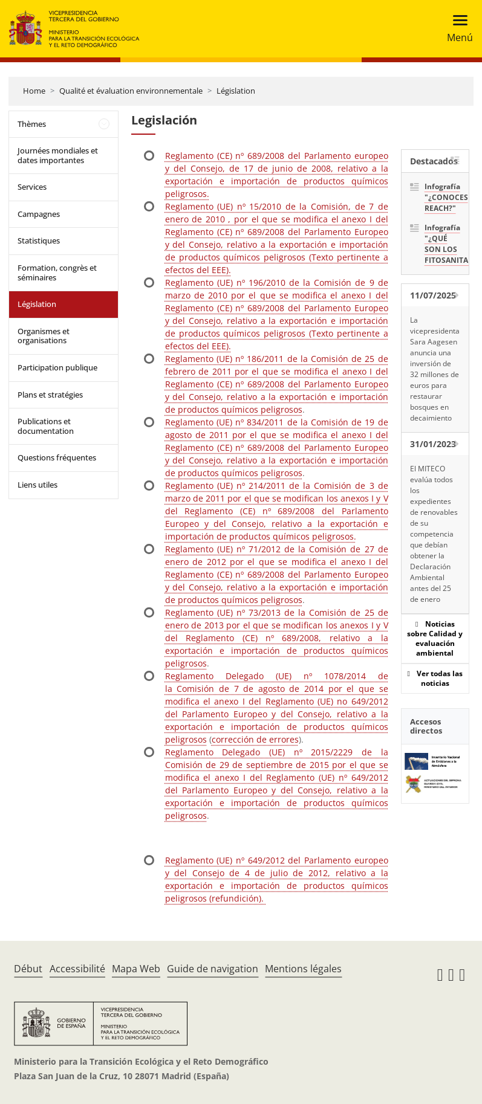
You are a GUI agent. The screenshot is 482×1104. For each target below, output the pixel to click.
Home (34, 90)
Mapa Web (136, 968)
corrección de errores (255, 739)
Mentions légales (303, 968)
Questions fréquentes (57, 457)
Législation (236, 90)
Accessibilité (77, 968)
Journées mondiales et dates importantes (58, 155)
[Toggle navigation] (456, 29)
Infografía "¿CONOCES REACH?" (442, 197)
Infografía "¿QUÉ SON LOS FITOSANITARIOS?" (442, 243)
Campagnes (39, 213)
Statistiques (39, 240)
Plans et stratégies (50, 394)
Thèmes (32, 123)
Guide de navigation (212, 968)
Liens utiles (37, 484)
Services (32, 186)
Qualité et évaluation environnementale (131, 90)
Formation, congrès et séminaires (57, 272)
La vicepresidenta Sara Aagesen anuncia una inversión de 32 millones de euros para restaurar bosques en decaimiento (435, 369)
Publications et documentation (46, 426)
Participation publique (57, 367)
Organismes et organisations (44, 336)
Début (28, 968)
